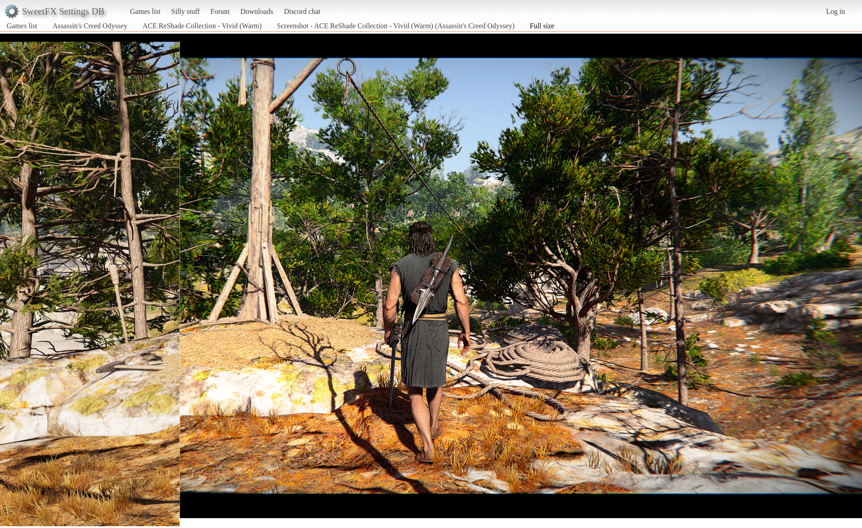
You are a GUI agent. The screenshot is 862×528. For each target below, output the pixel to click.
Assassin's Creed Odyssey (90, 26)
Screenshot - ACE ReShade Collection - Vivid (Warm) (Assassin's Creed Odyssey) (396, 26)
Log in (835, 11)
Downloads (256, 11)
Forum (220, 11)
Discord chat (302, 11)
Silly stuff (186, 11)
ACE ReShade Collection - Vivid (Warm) (201, 26)
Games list (145, 11)
